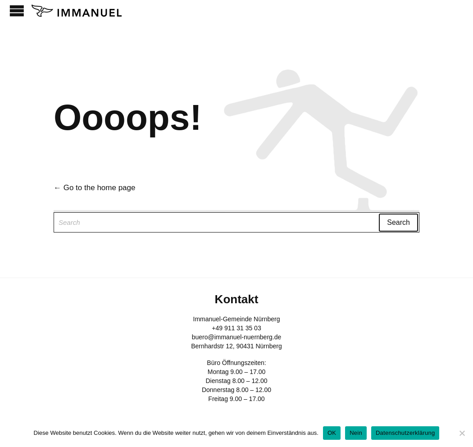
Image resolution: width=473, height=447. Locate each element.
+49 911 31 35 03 (236, 328)
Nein (356, 432)
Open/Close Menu (17, 10)
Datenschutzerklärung (405, 432)
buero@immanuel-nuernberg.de (237, 337)
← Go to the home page (94, 187)
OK (331, 432)
